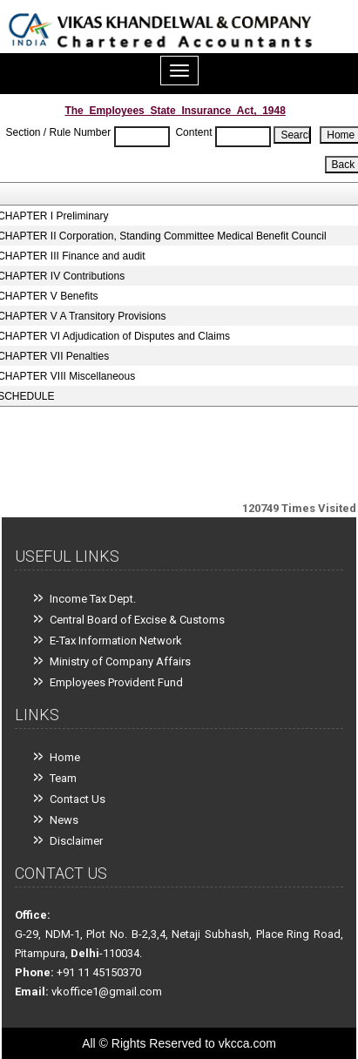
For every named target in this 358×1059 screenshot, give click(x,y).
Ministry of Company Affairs (120, 661)
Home (65, 757)
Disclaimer (76, 840)
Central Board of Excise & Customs (137, 619)
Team (63, 778)
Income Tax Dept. (93, 598)
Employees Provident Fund (116, 682)
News (64, 819)
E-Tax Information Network (116, 640)
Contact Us (77, 799)
